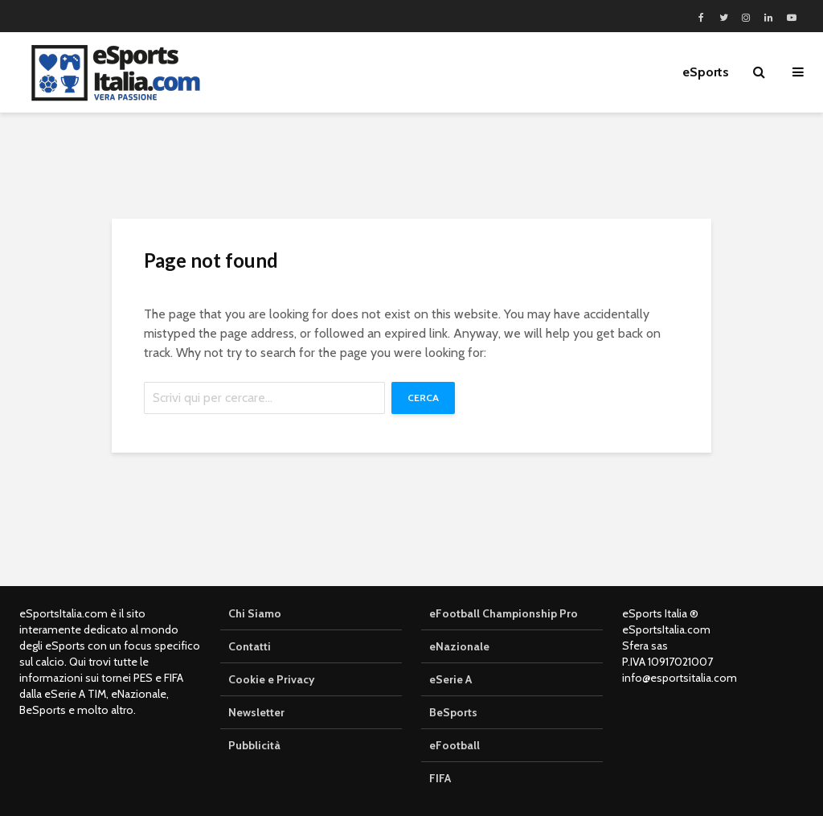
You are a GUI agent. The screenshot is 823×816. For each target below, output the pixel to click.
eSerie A (450, 679)
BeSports (453, 712)
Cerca (423, 398)
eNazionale (459, 646)
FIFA (440, 778)
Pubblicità (254, 745)
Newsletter (256, 712)
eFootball (454, 745)
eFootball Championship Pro (503, 613)
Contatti (249, 646)
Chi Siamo (254, 613)
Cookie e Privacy (271, 679)
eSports (705, 72)
